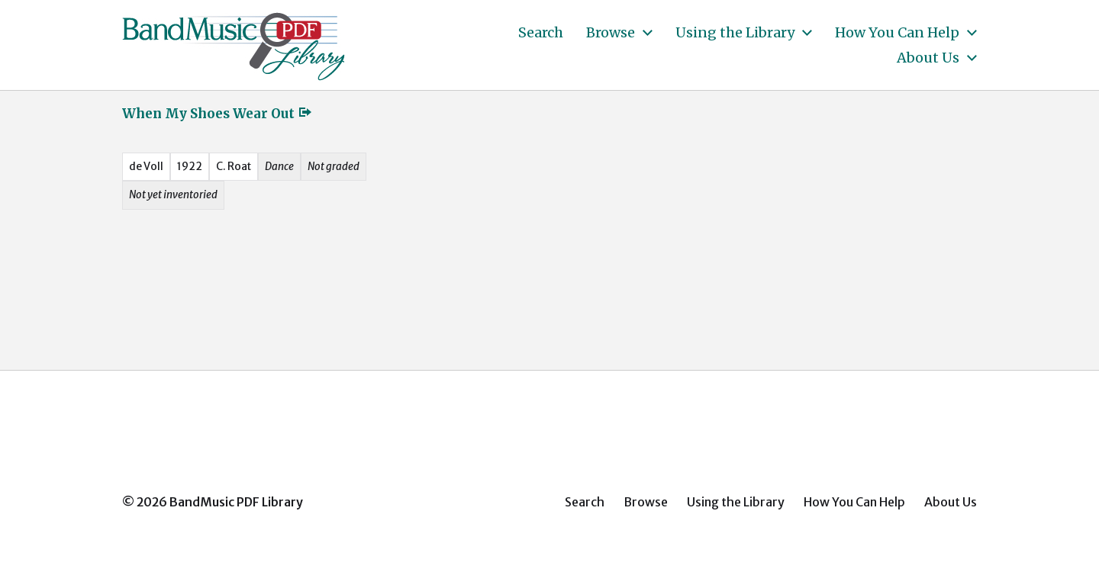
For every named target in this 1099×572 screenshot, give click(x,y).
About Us (928, 58)
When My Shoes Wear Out (217, 113)
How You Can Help (897, 33)
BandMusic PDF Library (236, 501)
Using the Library (734, 33)
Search (540, 33)
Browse (610, 33)
